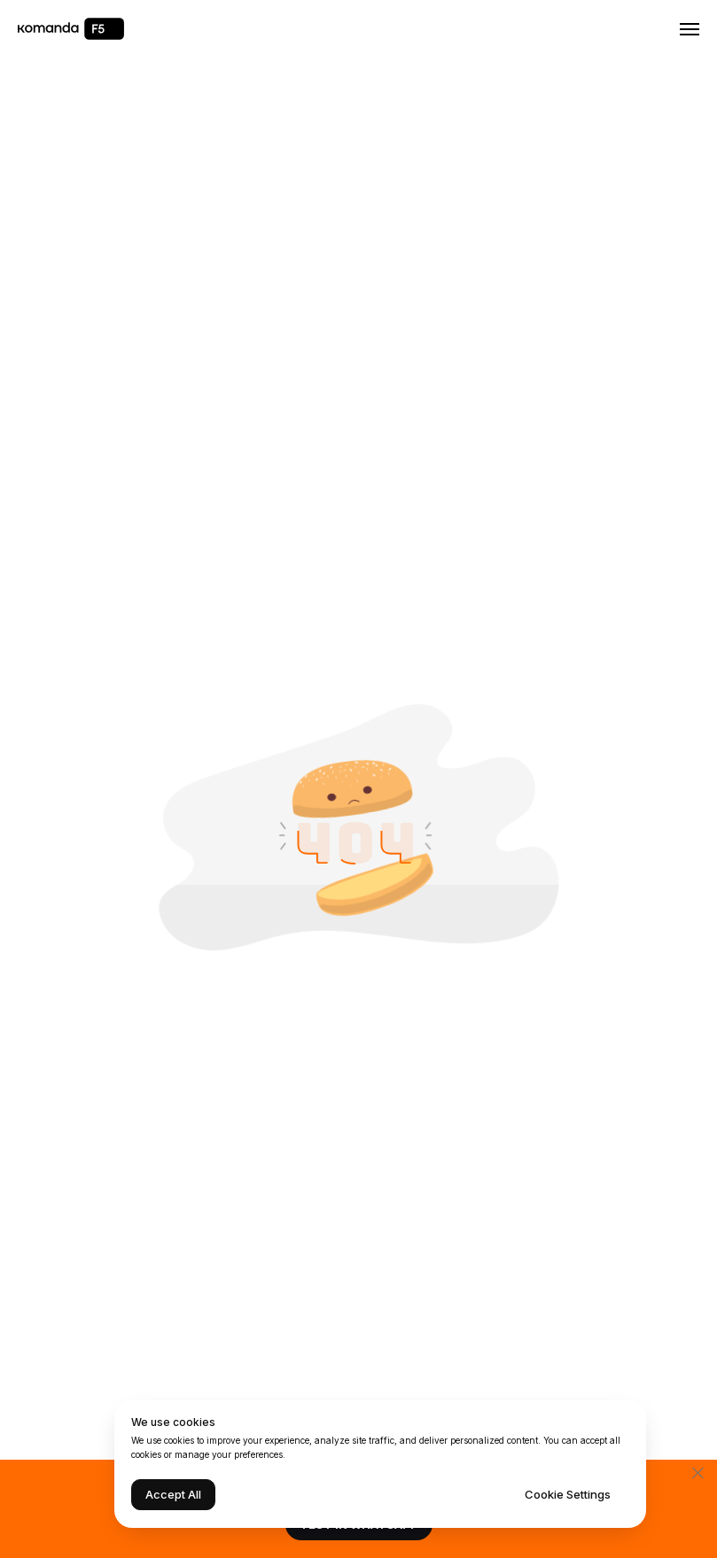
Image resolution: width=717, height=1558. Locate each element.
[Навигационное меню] (689, 29)
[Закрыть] (698, 1472)
